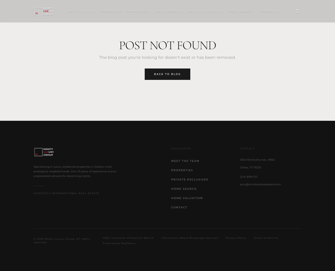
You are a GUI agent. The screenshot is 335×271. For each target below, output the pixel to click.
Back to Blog (167, 74)
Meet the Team (81, 11)
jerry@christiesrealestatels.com (260, 184)
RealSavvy (128, 243)
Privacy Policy (236, 237)
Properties (110, 11)
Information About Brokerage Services (189, 237)
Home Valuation (187, 198)
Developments (168, 11)
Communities (138, 11)
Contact (179, 207)
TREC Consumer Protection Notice (128, 237)
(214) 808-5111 (248, 176)
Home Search (241, 11)
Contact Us (269, 11)
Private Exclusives (206, 11)
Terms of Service (266, 237)
